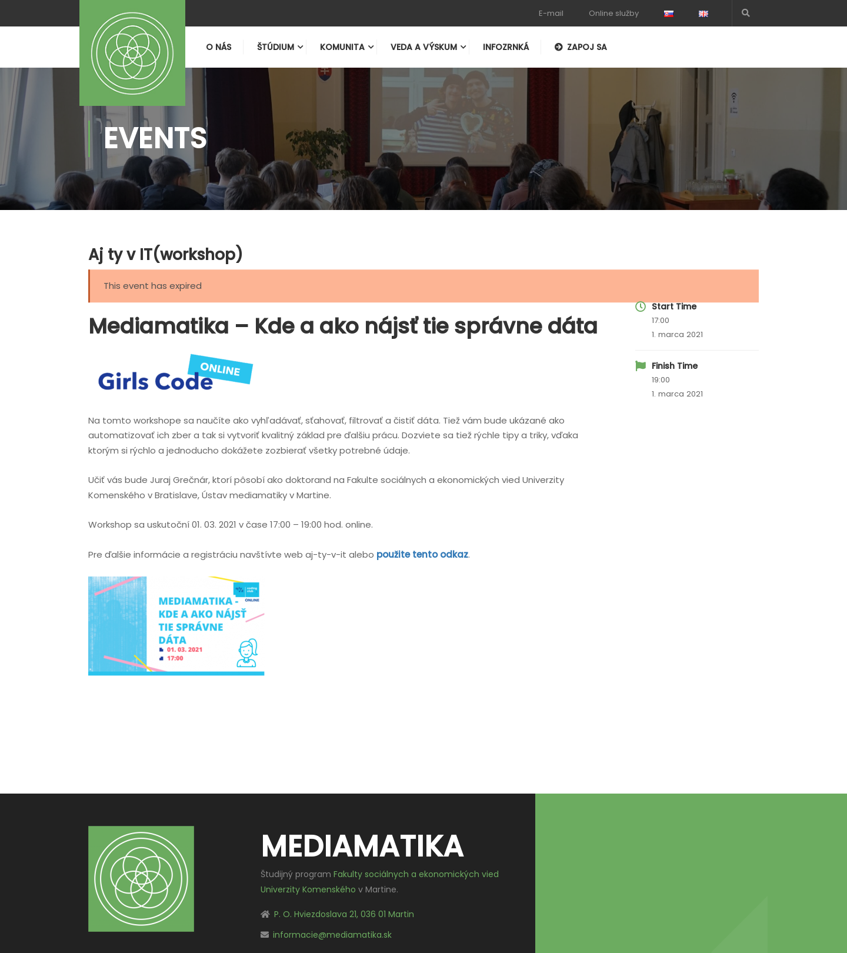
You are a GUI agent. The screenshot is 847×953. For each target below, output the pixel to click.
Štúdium (275, 47)
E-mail (551, 13)
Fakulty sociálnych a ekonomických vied (416, 874)
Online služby (614, 13)
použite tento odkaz (422, 554)
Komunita (342, 47)
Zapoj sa (581, 47)
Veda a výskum (424, 47)
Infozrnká (506, 47)
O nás (218, 47)
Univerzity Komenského (308, 889)
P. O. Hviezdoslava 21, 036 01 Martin (344, 914)
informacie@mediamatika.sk (332, 935)
